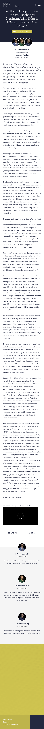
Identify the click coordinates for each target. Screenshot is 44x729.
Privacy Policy (7, 719)
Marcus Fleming (23, 55)
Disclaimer (6, 722)
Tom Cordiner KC (23, 49)
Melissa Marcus (22, 52)
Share (12, 533)
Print (31, 533)
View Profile (22, 557)
